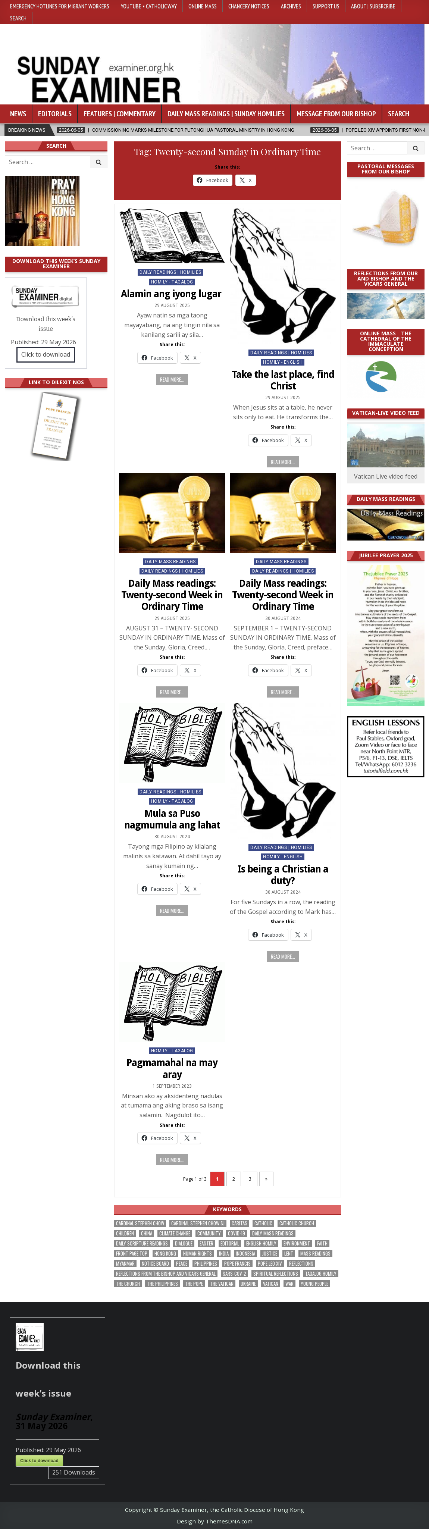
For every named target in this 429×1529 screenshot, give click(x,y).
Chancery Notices (248, 6)
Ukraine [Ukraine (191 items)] (248, 1283)
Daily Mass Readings (170, 561)
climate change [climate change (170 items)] (174, 1233)
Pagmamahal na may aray (171, 1068)
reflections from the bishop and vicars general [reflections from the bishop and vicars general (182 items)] (166, 1273)
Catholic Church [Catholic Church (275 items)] (296, 1223)
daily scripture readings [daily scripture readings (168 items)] (142, 1243)
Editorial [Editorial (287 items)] (229, 1243)
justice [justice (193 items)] (269, 1253)
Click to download (45, 354)
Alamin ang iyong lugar (172, 294)
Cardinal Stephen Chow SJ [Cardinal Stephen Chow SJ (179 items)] (198, 1223)
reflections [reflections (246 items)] (301, 1263)
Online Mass (202, 6)
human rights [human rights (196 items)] (197, 1253)
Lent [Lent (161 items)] (288, 1253)
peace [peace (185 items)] (181, 1263)
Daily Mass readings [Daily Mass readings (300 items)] (273, 1233)
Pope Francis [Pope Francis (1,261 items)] (237, 1263)
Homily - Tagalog (172, 282)
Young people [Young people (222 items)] (314, 1283)
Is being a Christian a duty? (283, 875)
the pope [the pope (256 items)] (194, 1283)
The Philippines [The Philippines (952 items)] (162, 1283)
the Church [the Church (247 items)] (128, 1283)
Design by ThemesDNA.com (215, 1521)
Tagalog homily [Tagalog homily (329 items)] (320, 1273)
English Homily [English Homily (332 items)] (261, 1243)
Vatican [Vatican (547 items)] (270, 1283)
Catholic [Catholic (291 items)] (263, 1223)
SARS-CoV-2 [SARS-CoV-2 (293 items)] (234, 1273)
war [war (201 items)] (289, 1283)
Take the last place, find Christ (283, 380)
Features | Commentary (120, 114)
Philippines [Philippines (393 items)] (205, 1263)
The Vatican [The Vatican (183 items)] (222, 1283)
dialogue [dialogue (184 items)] (183, 1243)
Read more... (172, 379)
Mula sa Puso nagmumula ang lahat (172, 819)
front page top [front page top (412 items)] (131, 1253)
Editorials (55, 114)
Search (18, 18)
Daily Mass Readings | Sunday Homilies (226, 114)
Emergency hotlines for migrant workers (59, 6)
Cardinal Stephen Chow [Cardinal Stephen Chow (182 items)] (140, 1223)
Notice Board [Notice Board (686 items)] (155, 1263)
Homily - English (283, 362)
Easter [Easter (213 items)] (206, 1243)
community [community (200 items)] (209, 1233)
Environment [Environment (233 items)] (297, 1243)
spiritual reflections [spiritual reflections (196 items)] (275, 1273)
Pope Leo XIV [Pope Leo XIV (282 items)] (270, 1263)
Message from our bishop (336, 114)
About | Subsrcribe (373, 6)
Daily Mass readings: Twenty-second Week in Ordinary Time (172, 595)
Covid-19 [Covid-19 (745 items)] (236, 1233)
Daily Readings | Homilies (170, 272)
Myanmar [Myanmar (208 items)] (125, 1263)
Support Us (326, 6)
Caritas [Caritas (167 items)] (239, 1223)
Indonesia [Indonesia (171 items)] (245, 1253)
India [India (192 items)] (224, 1253)
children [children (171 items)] (125, 1233)
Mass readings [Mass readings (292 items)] (315, 1253)
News (18, 114)
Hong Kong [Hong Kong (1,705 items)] (165, 1253)
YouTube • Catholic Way (149, 6)
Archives (291, 6)
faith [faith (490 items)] (322, 1243)
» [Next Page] (266, 1179)
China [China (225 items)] (146, 1233)
